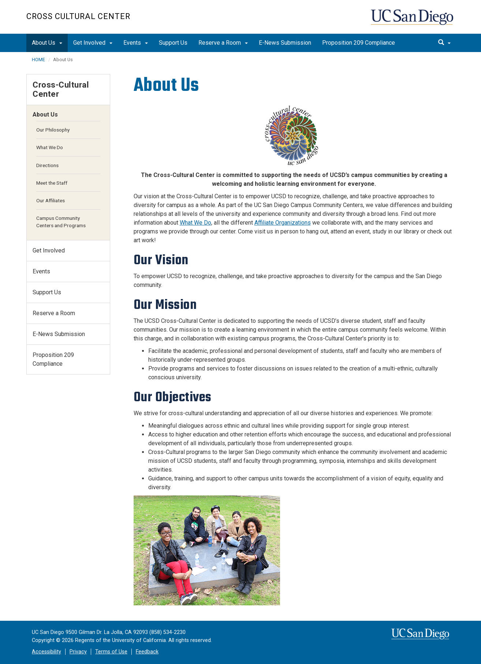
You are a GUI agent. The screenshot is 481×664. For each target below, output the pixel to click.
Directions (47, 165)
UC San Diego (413, 21)
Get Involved (92, 42)
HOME (38, 59)
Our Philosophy (53, 130)
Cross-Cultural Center (61, 89)
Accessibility (46, 652)
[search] (444, 43)
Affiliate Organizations (282, 222)
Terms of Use (111, 652)
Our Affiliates (50, 200)
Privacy (78, 652)
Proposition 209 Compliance (358, 42)
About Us (47, 42)
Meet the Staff (51, 183)
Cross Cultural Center (78, 16)
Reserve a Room (223, 42)
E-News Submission (285, 42)
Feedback (147, 652)
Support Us (173, 42)
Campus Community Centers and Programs (61, 221)
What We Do (195, 222)
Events (135, 42)
